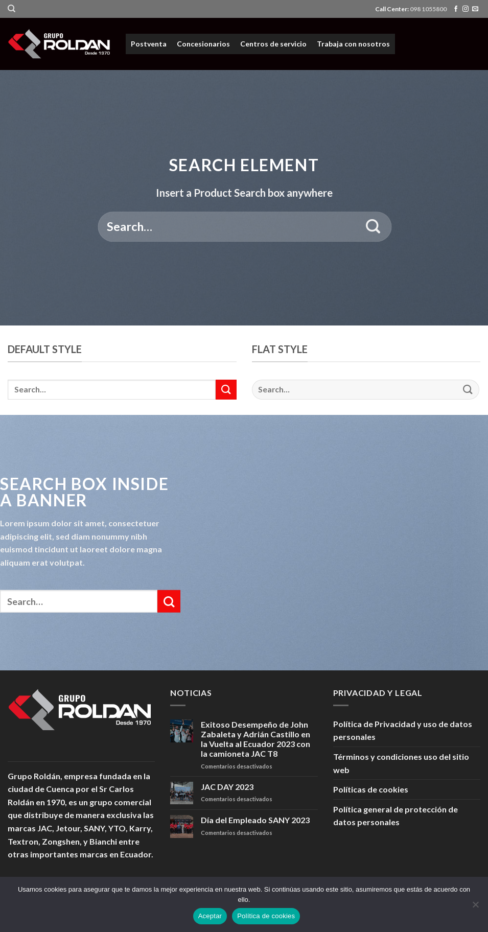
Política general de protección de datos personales (395, 815)
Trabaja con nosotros (353, 43)
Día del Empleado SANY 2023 (255, 820)
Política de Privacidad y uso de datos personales (402, 730)
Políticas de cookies (370, 789)
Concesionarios (203, 43)
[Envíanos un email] (475, 9)
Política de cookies (266, 916)
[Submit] (373, 227)
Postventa (149, 43)
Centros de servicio (273, 43)
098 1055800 (428, 9)
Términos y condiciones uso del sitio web (401, 763)
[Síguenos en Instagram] (465, 9)
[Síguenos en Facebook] (456, 9)
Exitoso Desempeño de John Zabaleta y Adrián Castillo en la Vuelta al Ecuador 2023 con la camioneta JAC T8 (255, 739)
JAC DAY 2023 (227, 786)
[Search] (11, 9)
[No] (475, 907)
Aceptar (210, 916)
